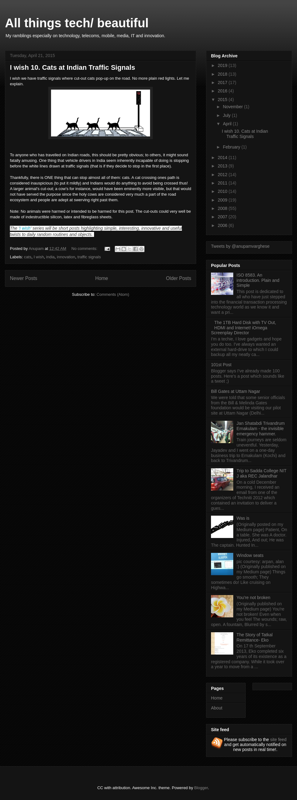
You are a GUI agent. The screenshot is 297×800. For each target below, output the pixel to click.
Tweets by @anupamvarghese (240, 246)
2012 (223, 174)
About (216, 707)
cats (28, 257)
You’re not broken (253, 597)
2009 (223, 200)
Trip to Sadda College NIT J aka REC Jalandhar (261, 473)
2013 (223, 165)
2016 (223, 90)
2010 (223, 191)
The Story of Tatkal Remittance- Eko (255, 637)
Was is (243, 518)
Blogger (201, 787)
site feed (278, 739)
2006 (223, 225)
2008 (223, 208)
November (233, 106)
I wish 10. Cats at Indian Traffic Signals (72, 67)
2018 (223, 74)
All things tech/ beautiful (76, 23)
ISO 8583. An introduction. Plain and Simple (258, 280)
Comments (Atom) (113, 294)
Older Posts (178, 278)
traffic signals (89, 257)
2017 (223, 82)
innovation (66, 257)
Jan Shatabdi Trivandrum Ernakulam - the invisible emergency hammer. (261, 428)
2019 (223, 65)
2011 (223, 182)
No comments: (84, 248)
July (227, 115)
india (50, 257)
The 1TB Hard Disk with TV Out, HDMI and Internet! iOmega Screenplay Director (243, 328)
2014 (223, 157)
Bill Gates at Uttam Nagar (235, 391)
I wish (25, 228)
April (228, 123)
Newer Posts (23, 278)
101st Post (221, 364)
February (232, 146)
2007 (223, 216)
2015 (223, 99)
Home (101, 278)
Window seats (250, 555)
